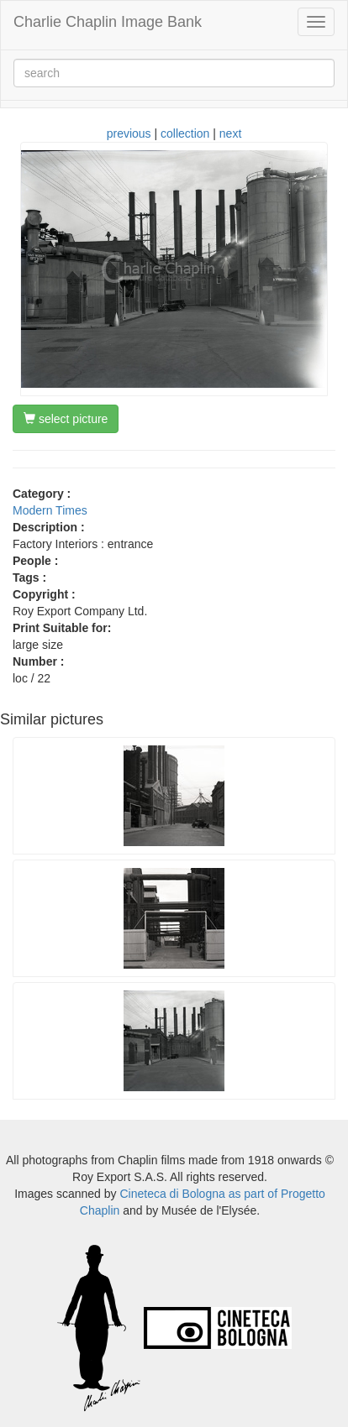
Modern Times (50, 510)
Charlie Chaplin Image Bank (107, 21)
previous (129, 133)
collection (185, 133)
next (230, 133)
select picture (66, 419)
